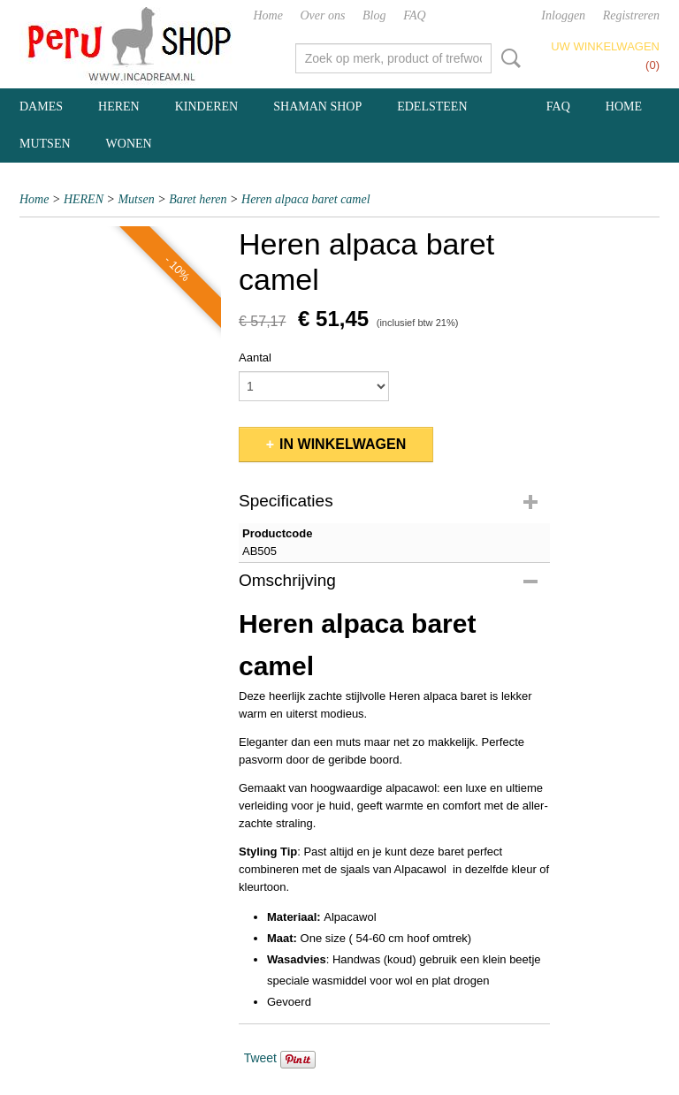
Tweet (260, 1058)
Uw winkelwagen (605, 46)
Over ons (323, 15)
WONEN (129, 143)
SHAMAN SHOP (317, 106)
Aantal (255, 357)
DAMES (41, 106)
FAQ (414, 15)
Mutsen (136, 199)
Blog (373, 15)
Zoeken (507, 58)
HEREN (119, 106)
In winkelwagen (342, 444)
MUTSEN (45, 143)
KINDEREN (207, 106)
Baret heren (197, 199)
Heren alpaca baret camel (305, 199)
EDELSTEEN (432, 106)
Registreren (631, 15)
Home (267, 15)
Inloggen (563, 15)
